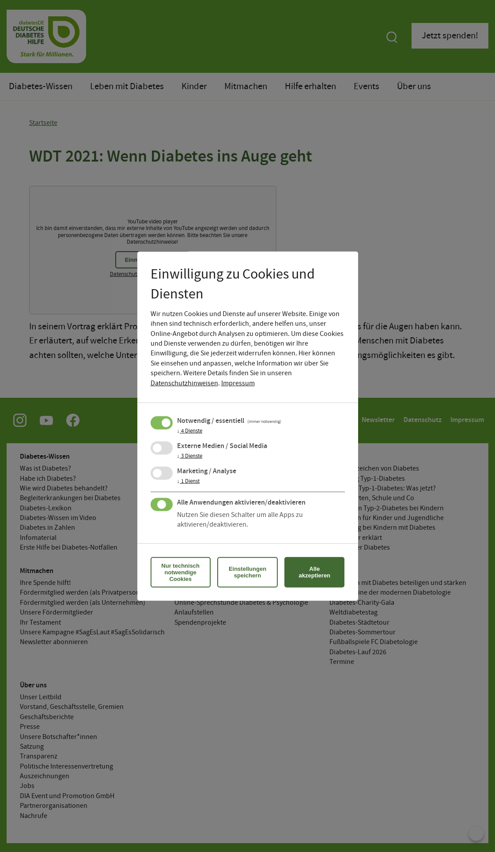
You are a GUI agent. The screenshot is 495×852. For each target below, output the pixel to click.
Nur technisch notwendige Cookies (180, 572)
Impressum (238, 383)
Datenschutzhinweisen (184, 383)
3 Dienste (190, 456)
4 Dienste (190, 430)
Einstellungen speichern (247, 572)
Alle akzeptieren (315, 572)
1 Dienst (188, 481)
